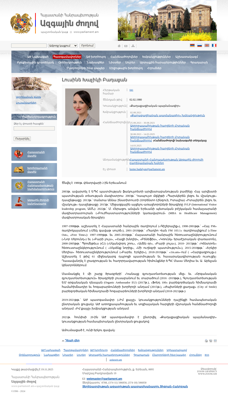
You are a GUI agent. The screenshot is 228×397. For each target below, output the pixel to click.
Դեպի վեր (72, 340)
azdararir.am (115, 359)
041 (131, 89)
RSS (207, 354)
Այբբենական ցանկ (28, 97)
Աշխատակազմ (186, 56)
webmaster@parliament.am (104, 378)
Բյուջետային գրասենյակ (35, 62)
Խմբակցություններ (156, 56)
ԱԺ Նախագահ (38, 56)
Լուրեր (130, 62)
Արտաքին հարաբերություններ (163, 62)
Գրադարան (199, 62)
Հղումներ (154, 68)
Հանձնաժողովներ (124, 56)
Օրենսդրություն (70, 62)
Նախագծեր (95, 62)
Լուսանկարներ (26, 102)
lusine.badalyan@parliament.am (147, 169)
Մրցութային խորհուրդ (126, 68)
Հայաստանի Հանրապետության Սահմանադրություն (40, 185)
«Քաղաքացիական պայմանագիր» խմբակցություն (167, 115)
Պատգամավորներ (75, 350)
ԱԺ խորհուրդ (96, 56)
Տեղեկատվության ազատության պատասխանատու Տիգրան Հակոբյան (135, 386)
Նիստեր (115, 62)
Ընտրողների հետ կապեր (86, 68)
